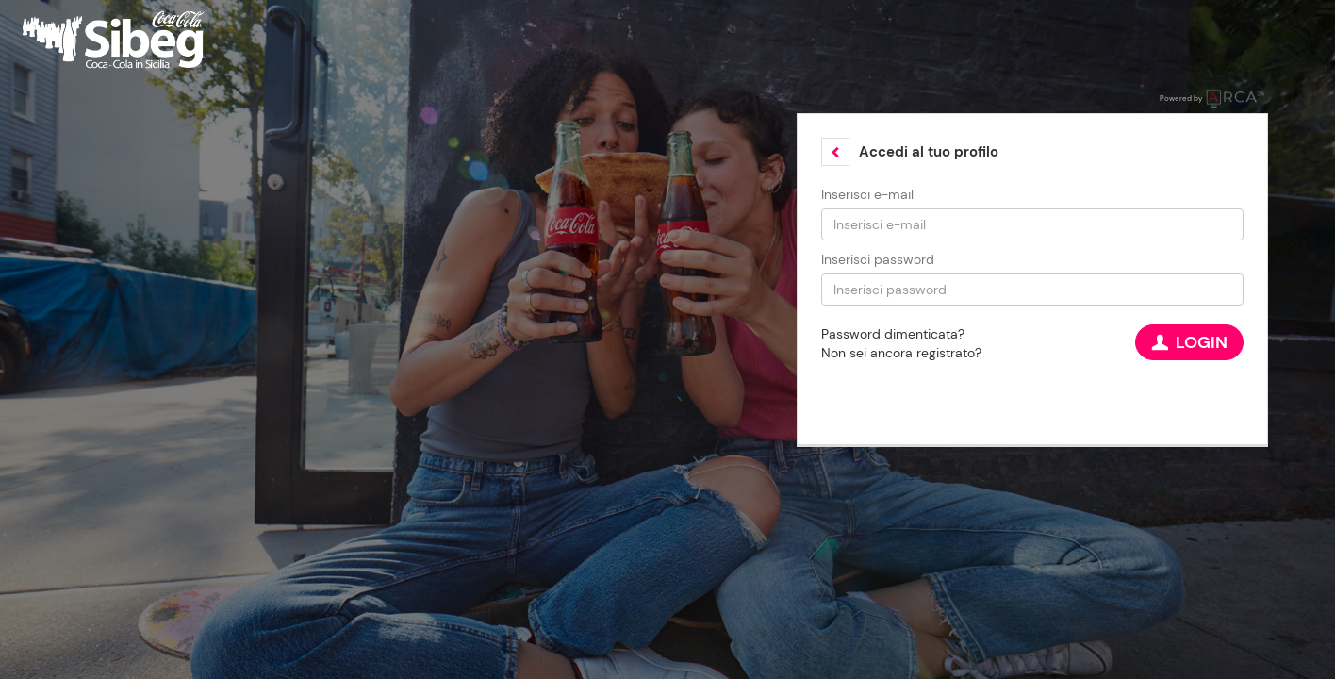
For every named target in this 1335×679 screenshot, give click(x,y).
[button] (835, 152)
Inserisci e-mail (867, 194)
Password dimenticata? (892, 333)
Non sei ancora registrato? (901, 352)
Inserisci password (877, 259)
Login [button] (1189, 342)
